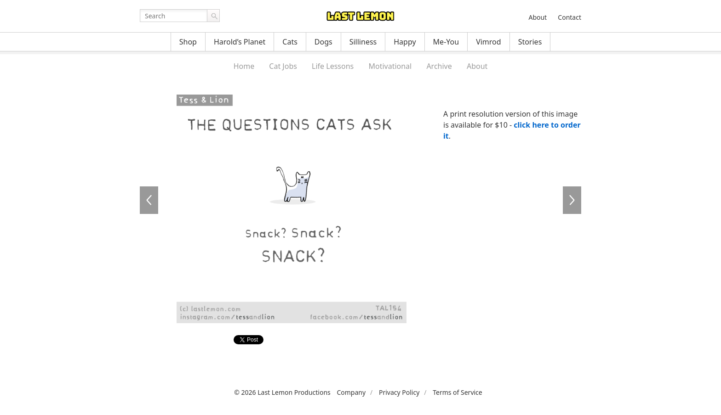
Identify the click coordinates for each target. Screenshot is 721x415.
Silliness (363, 42)
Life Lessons (333, 66)
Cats (290, 42)
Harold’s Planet (239, 42)
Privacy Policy (399, 392)
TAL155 (572, 200)
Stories (530, 42)
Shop (188, 42)
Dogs (323, 42)
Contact (569, 17)
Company (351, 392)
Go (213, 15)
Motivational (390, 66)
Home (244, 66)
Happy (405, 42)
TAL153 (149, 200)
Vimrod (488, 42)
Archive (439, 66)
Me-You (446, 42)
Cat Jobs (283, 66)
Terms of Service (457, 392)
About (537, 17)
